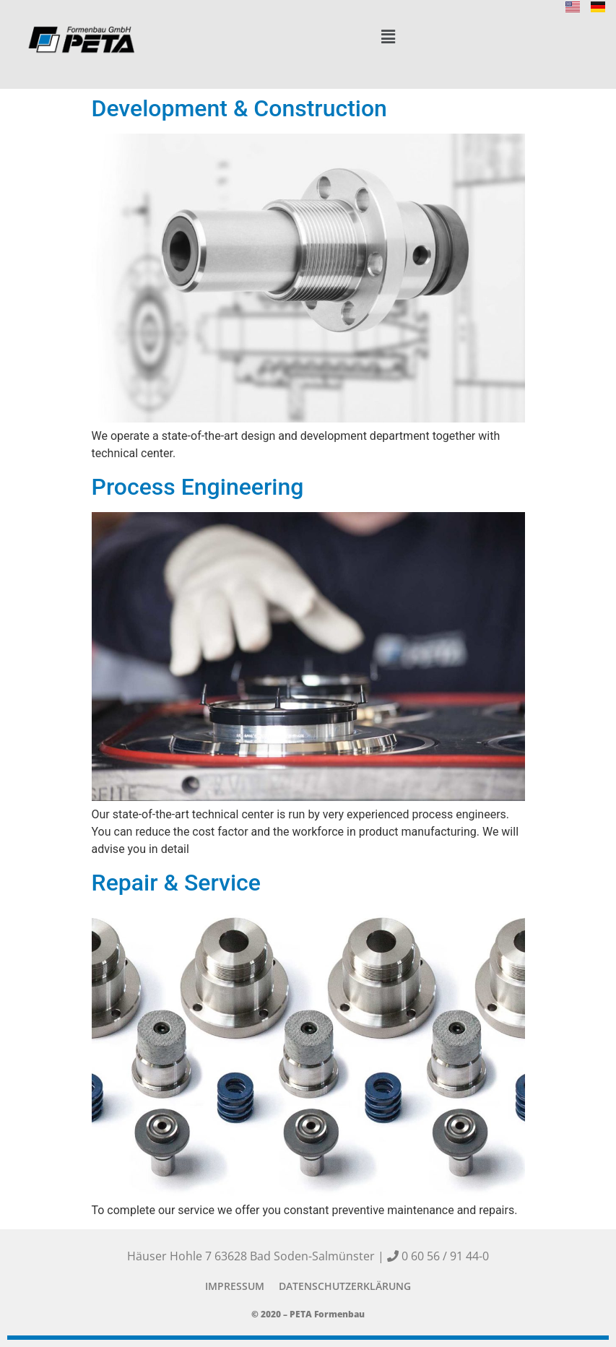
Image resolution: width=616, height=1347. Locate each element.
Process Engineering (198, 487)
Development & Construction (239, 108)
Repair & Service (176, 882)
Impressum (234, 1286)
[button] (388, 37)
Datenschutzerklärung (345, 1286)
